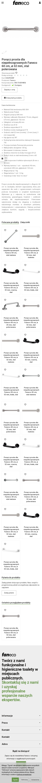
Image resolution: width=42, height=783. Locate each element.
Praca (21, 723)
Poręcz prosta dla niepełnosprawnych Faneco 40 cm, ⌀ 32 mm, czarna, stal (11, 462)
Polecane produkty (10, 222)
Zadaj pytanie (9, 593)
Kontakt (21, 730)
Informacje (21, 716)
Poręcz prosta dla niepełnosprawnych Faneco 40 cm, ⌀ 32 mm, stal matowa (31, 427)
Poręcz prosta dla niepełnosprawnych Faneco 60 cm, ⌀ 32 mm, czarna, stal (11, 287)
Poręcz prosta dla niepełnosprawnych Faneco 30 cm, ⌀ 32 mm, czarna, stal (31, 531)
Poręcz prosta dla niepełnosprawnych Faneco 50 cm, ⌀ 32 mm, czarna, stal (31, 357)
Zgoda (15, 780)
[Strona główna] (21, 2)
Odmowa (24, 780)
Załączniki (25, 222)
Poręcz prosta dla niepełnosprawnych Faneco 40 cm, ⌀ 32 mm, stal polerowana (11, 427)
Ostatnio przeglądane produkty (16, 602)
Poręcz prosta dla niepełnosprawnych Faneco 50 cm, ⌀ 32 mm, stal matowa (11, 357)
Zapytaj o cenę (9, 90)
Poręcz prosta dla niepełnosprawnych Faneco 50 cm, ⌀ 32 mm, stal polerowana (31, 322)
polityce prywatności (24, 774)
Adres (21, 744)
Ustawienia (35, 780)
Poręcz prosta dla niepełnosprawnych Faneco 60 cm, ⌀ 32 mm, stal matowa (31, 252)
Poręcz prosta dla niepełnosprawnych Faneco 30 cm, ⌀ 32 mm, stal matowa (11, 531)
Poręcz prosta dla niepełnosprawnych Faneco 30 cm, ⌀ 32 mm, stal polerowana (31, 496)
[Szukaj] (8, 2)
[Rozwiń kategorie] (2, 2)
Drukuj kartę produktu (13, 98)
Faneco (13, 80)
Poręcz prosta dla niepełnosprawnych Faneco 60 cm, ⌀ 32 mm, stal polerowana (11, 632)
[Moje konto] (40, 2)
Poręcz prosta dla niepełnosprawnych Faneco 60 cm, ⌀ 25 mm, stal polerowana (11, 322)
